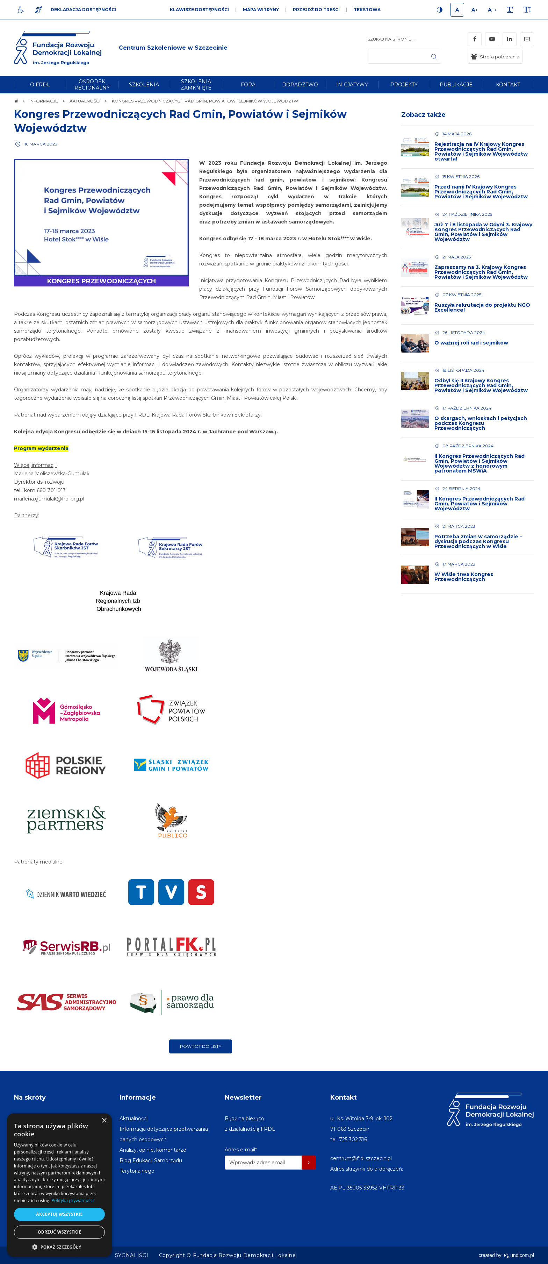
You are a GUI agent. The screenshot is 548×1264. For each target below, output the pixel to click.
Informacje (138, 1097)
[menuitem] (40, 84)
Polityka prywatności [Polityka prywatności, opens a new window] (73, 1200)
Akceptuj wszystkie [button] (59, 1214)
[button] (59, 1246)
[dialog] (59, 1185)
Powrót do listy (200, 1046)
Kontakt (343, 1097)
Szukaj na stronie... (391, 39)
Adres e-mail (241, 1149)
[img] (173, 48)
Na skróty (30, 1097)
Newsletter (243, 1097)
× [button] (104, 1120)
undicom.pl (519, 1255)
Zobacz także (423, 115)
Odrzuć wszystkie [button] (59, 1232)
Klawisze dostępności (199, 9)
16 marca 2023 (40, 144)
